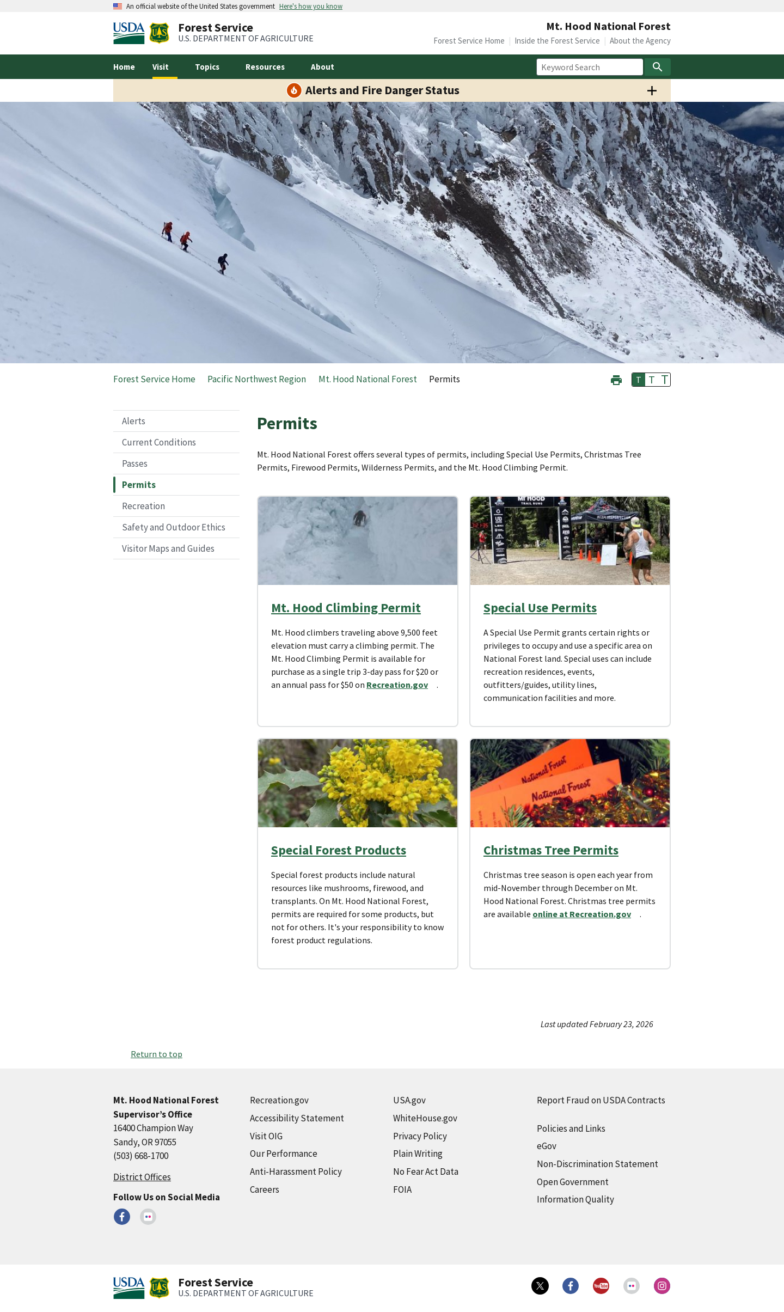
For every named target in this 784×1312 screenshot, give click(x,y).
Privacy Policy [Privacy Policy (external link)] (420, 1136)
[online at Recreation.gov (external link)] (586, 913)
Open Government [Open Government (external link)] (573, 1182)
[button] (616, 379)
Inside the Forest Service (557, 40)
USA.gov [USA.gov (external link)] (409, 1100)
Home (124, 67)
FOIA (402, 1189)
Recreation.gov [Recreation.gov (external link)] (279, 1100)
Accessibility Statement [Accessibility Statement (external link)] (297, 1118)
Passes (135, 463)
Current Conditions (159, 442)
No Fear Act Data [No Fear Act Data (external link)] (425, 1171)
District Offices (142, 1177)
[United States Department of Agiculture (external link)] (131, 33)
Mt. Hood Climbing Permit (346, 607)
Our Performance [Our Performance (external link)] (283, 1154)
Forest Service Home (469, 40)
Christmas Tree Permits (550, 850)
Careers (264, 1189)
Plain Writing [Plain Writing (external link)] (418, 1154)
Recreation (143, 506)
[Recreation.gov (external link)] (401, 684)
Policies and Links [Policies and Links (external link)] (571, 1128)
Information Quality (575, 1199)
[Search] (658, 67)
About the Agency (640, 40)
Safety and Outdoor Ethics (173, 527)
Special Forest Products (338, 850)
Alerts (133, 421)
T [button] (638, 379)
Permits (139, 485)
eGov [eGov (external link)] (546, 1146)
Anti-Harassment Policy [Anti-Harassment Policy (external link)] (296, 1171)
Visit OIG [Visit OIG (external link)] (266, 1136)
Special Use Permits (540, 607)
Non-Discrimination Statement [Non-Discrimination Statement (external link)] (597, 1164)
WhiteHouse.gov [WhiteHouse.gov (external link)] (425, 1118)
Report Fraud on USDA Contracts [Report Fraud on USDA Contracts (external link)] (601, 1100)
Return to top (156, 1053)
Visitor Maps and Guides (168, 548)
